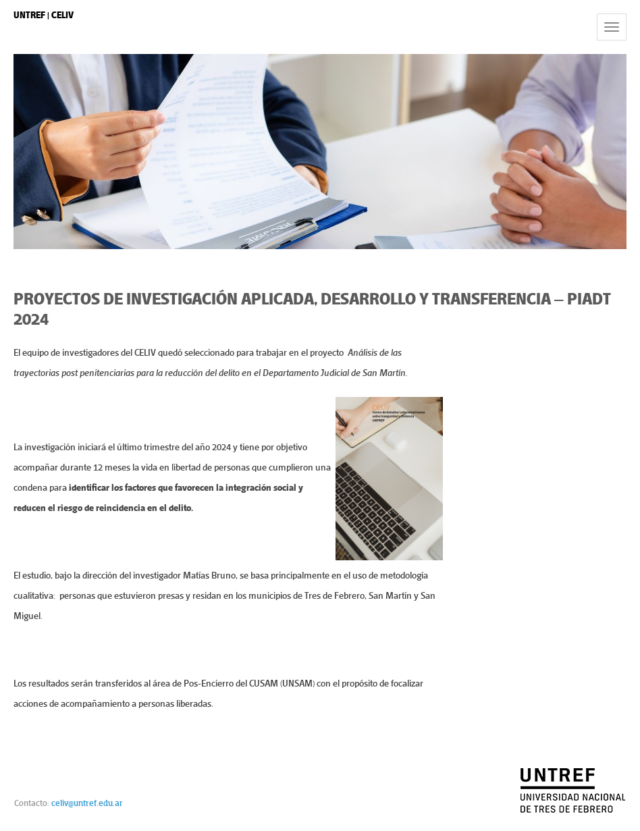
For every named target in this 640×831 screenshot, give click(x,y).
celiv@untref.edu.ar (87, 803)
